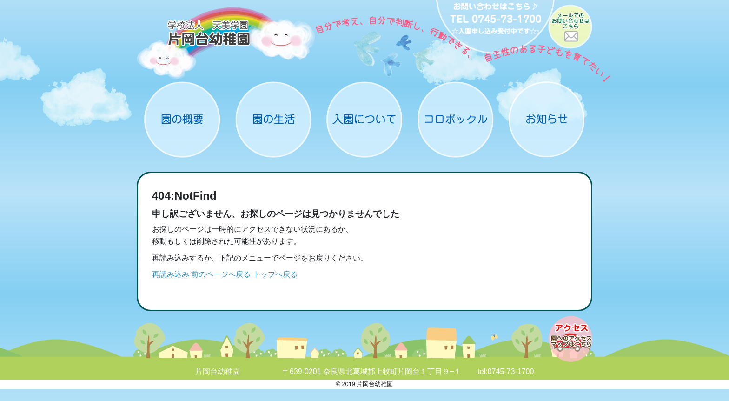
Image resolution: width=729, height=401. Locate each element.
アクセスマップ (570, 339)
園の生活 (273, 119)
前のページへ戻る (221, 274)
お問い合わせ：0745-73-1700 (495, 28)
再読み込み (170, 274)
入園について (364, 119)
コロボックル (456, 119)
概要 (182, 119)
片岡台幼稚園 (226, 43)
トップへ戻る (275, 274)
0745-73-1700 (511, 371)
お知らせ (547, 119)
